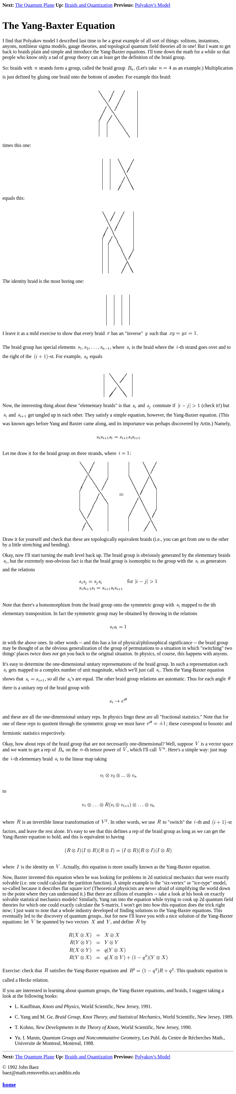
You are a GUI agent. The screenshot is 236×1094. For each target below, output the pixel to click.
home (9, 1084)
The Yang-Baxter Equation (58, 25)
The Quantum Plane (34, 5)
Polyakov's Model (152, 5)
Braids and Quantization (89, 5)
